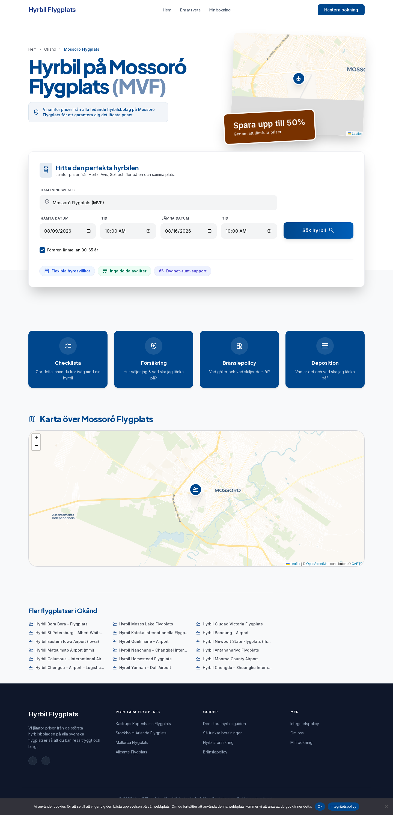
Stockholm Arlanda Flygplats (141, 733)
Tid (104, 218)
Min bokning (220, 9)
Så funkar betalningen (223, 733)
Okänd (50, 49)
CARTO (357, 564)
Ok (320, 806)
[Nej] (386, 806)
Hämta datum (55, 218)
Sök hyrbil (318, 230)
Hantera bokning (341, 10)
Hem (167, 9)
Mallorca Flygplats (132, 742)
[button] (298, 80)
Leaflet (354, 134)
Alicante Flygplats (131, 752)
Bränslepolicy (215, 752)
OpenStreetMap (317, 564)
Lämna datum (175, 218)
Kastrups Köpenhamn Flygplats (143, 723)
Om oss (297, 733)
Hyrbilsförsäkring (218, 742)
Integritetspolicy (304, 723)
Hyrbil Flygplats (52, 10)
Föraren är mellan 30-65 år (69, 250)
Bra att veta (190, 9)
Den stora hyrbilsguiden (224, 723)
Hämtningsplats (58, 190)
